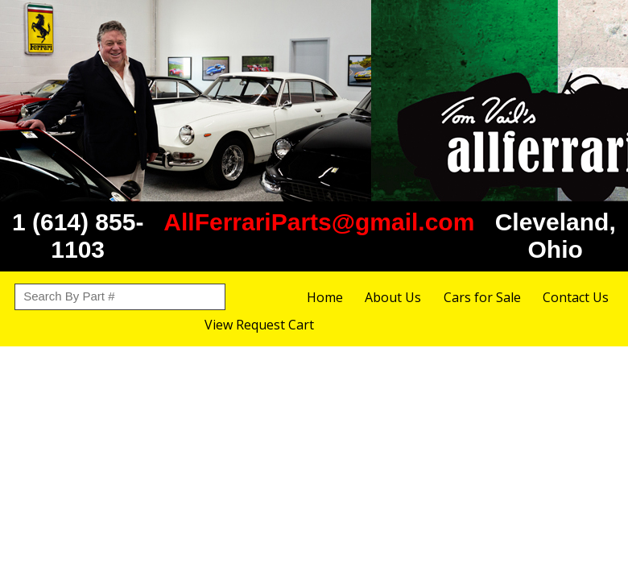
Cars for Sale (482, 297)
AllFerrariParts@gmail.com (318, 222)
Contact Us (576, 297)
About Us (393, 297)
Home (325, 297)
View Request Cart (259, 325)
